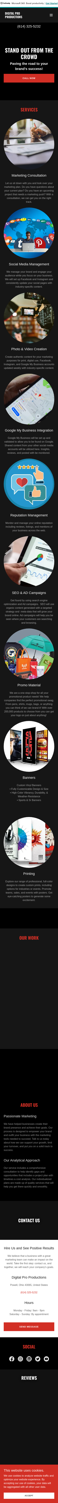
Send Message (29, 1326)
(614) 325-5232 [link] (29, 26)
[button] (51, 15)
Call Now (29, 78)
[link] (21, 17)
